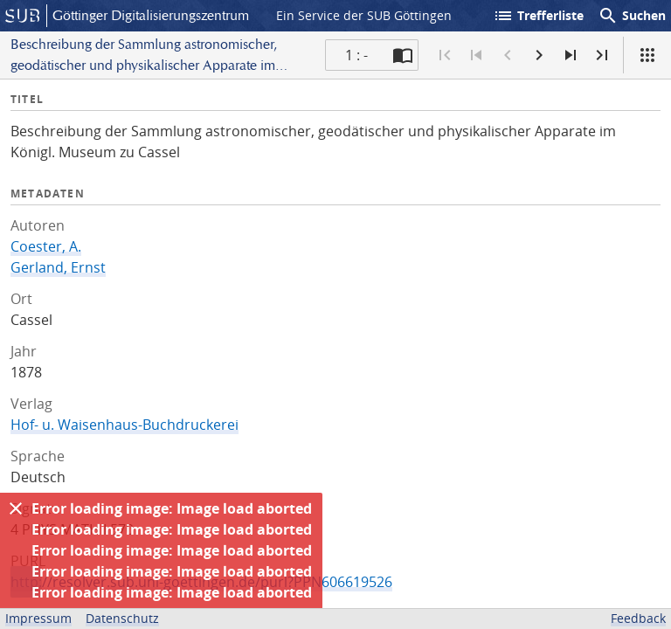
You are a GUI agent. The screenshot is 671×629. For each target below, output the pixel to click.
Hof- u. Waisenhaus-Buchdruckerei (124, 424)
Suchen (632, 15)
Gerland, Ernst (58, 267)
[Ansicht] (647, 55)
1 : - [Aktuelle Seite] (356, 55)
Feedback (638, 618)
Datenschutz (122, 618)
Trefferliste (538, 15)
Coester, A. (45, 246)
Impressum (38, 618)
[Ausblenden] (15, 508)
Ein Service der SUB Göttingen (364, 15)
